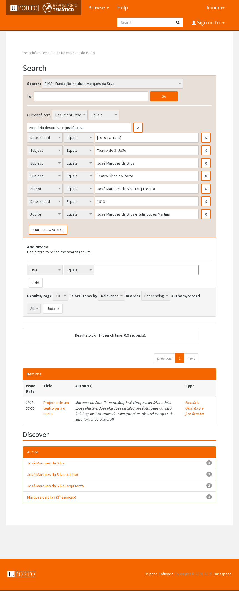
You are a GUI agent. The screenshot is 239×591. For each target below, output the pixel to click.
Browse (98, 7)
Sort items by (84, 295)
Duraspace (223, 573)
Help (122, 7)
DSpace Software (159, 573)
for (30, 96)
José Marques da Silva (45, 463)
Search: (34, 83)
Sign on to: (210, 22)
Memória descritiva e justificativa (194, 408)
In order (133, 295)
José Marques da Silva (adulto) (52, 474)
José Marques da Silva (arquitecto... (56, 485)
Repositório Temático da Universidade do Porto (59, 52)
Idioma (216, 7)
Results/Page (39, 295)
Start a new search (48, 229)
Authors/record (185, 295)
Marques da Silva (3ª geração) (51, 497)
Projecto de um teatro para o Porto (56, 408)
